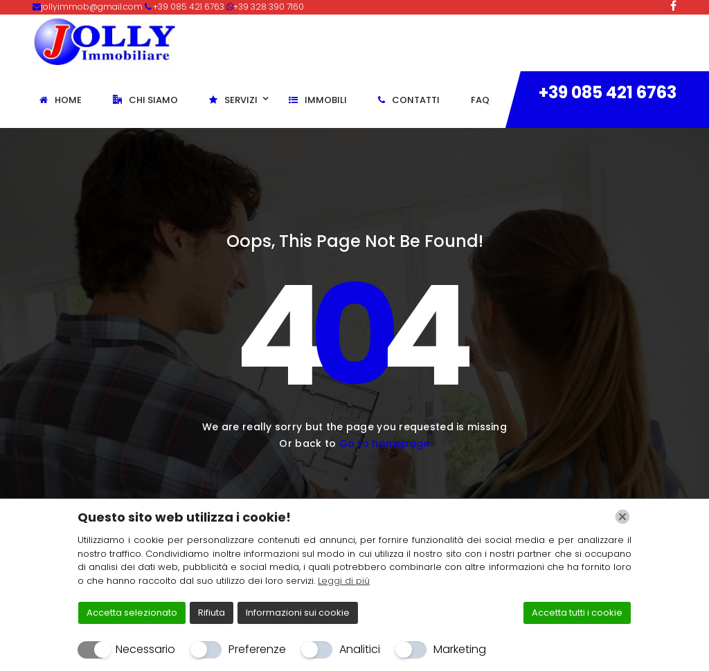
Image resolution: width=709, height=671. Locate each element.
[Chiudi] (622, 517)
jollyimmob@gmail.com (93, 6)
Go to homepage (384, 443)
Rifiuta (211, 612)
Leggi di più (344, 580)
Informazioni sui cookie (298, 612)
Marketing (459, 649)
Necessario (145, 649)
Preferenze (257, 649)
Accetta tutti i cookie (577, 612)
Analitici (359, 649)
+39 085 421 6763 (607, 92)
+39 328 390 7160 (268, 6)
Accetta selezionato (132, 612)
